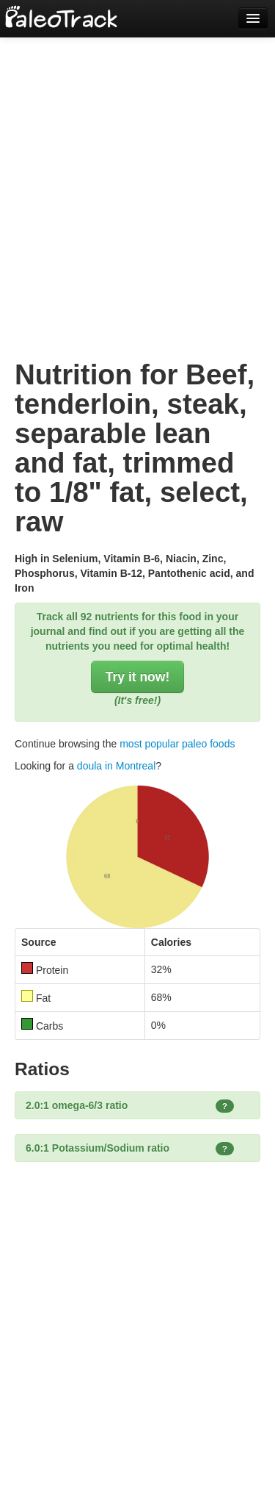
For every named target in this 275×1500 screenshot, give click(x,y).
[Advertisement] (137, 182)
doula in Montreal (116, 766)
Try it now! (138, 677)
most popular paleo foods (177, 744)
